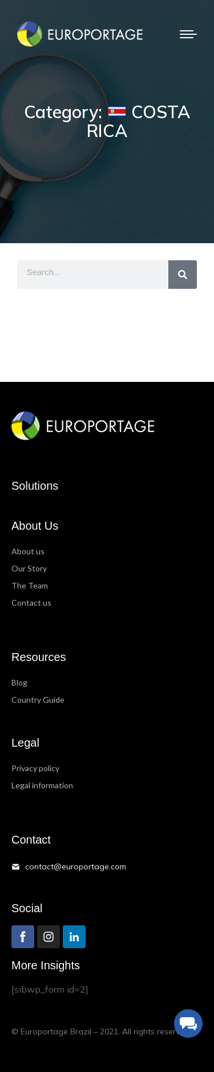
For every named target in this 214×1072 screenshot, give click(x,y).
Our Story (29, 568)
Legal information (42, 785)
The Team (29, 585)
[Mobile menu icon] (188, 34)
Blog (19, 682)
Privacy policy (35, 768)
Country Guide (37, 699)
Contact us (31, 602)
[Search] (182, 274)
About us (28, 551)
